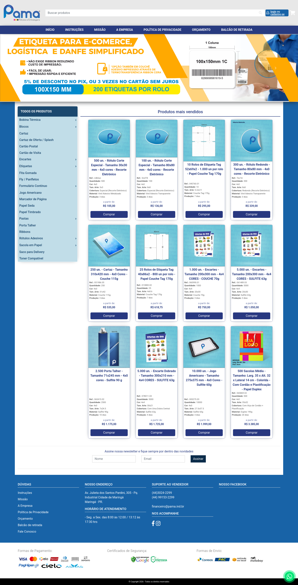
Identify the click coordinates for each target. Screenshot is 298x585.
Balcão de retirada (30, 525)
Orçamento (25, 518)
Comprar (109, 214)
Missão (100, 30)
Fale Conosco (27, 531)
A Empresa (124, 30)
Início (50, 30)
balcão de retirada (237, 30)
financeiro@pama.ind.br (168, 506)
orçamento (201, 30)
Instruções (74, 30)
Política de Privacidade (162, 30)
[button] (22, 68)
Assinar (198, 459)
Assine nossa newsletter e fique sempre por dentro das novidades (149, 451)
